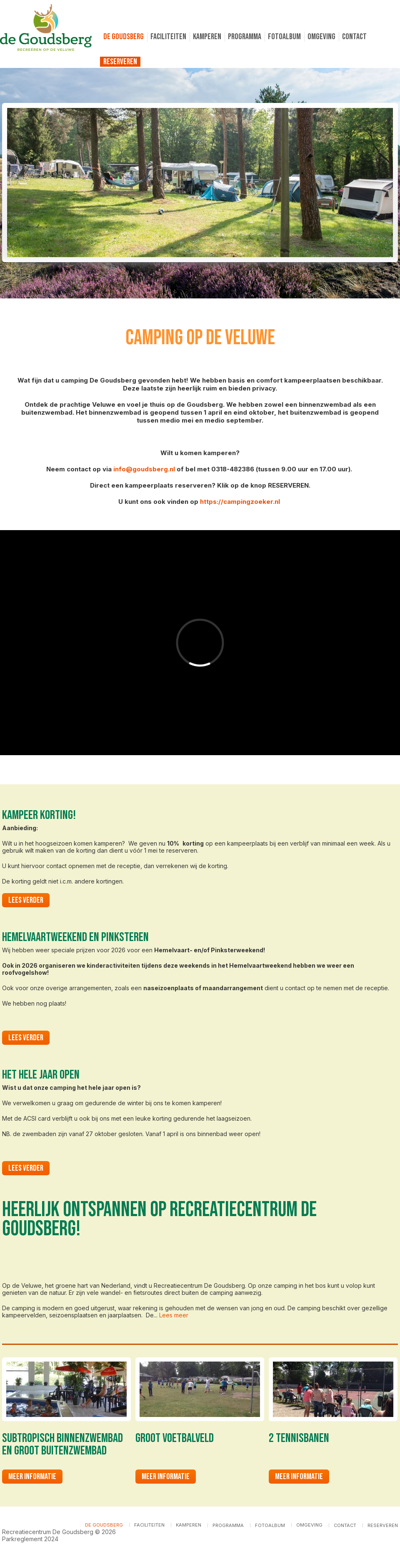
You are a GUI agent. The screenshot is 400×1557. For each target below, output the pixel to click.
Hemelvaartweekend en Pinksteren (75, 937)
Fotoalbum (284, 37)
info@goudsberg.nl (144, 469)
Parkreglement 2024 (30, 1538)
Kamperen (207, 37)
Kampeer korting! (39, 815)
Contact (354, 37)
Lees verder (29, 900)
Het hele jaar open (41, 1074)
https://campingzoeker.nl (240, 502)
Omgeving (321, 37)
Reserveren (120, 62)
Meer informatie (32, 1477)
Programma (244, 37)
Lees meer (173, 1315)
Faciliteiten (168, 37)
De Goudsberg (123, 37)
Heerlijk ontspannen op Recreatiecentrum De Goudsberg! (159, 1219)
